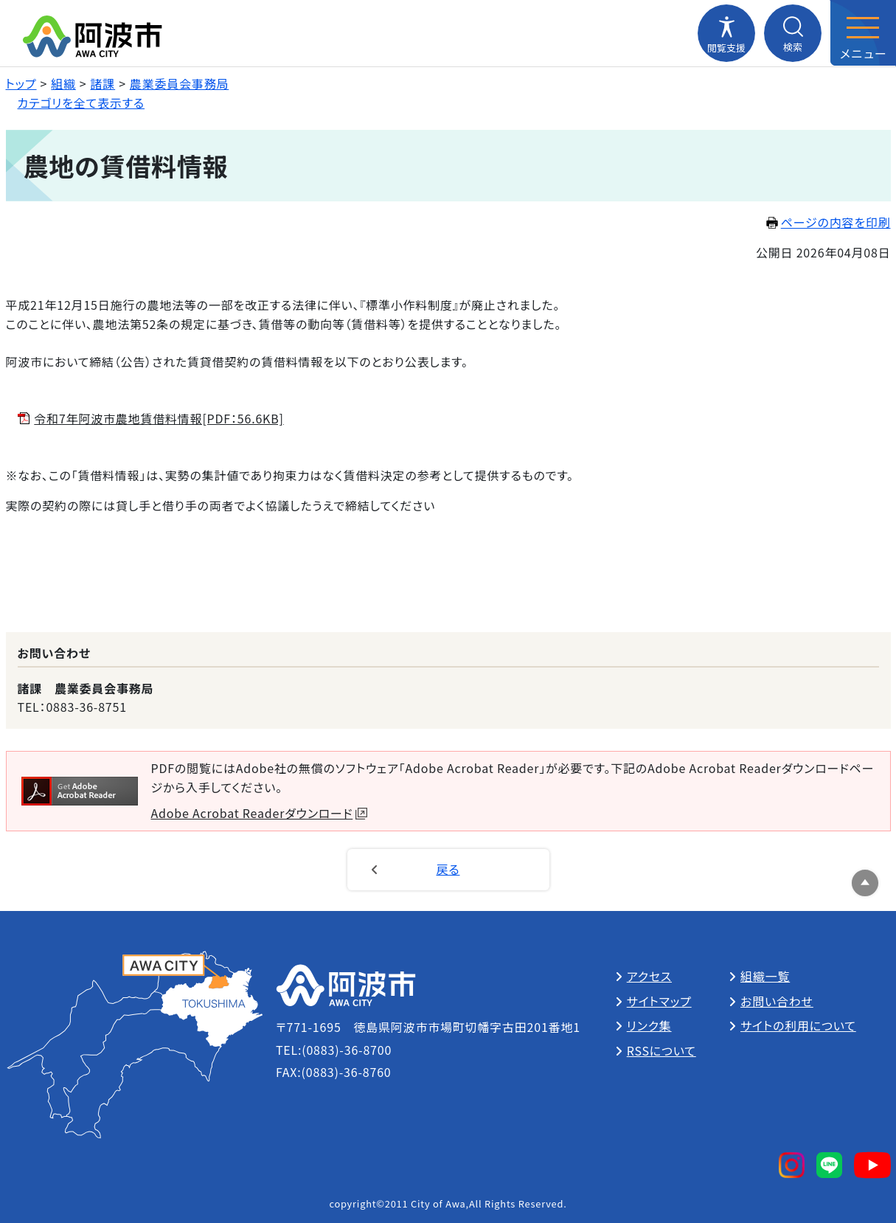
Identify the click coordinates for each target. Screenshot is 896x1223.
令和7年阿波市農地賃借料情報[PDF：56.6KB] (158, 418)
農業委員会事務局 (179, 83)
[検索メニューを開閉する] (792, 33)
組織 (63, 83)
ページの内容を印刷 (828, 222)
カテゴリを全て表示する (81, 102)
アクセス (649, 976)
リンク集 (649, 1025)
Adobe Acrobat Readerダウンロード (259, 813)
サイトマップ (659, 1001)
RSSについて (661, 1050)
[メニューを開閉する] (863, 33)
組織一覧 (765, 976)
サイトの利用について (798, 1025)
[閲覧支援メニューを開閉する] (726, 33)
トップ (21, 83)
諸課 (103, 83)
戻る (448, 869)
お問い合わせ (776, 1001)
